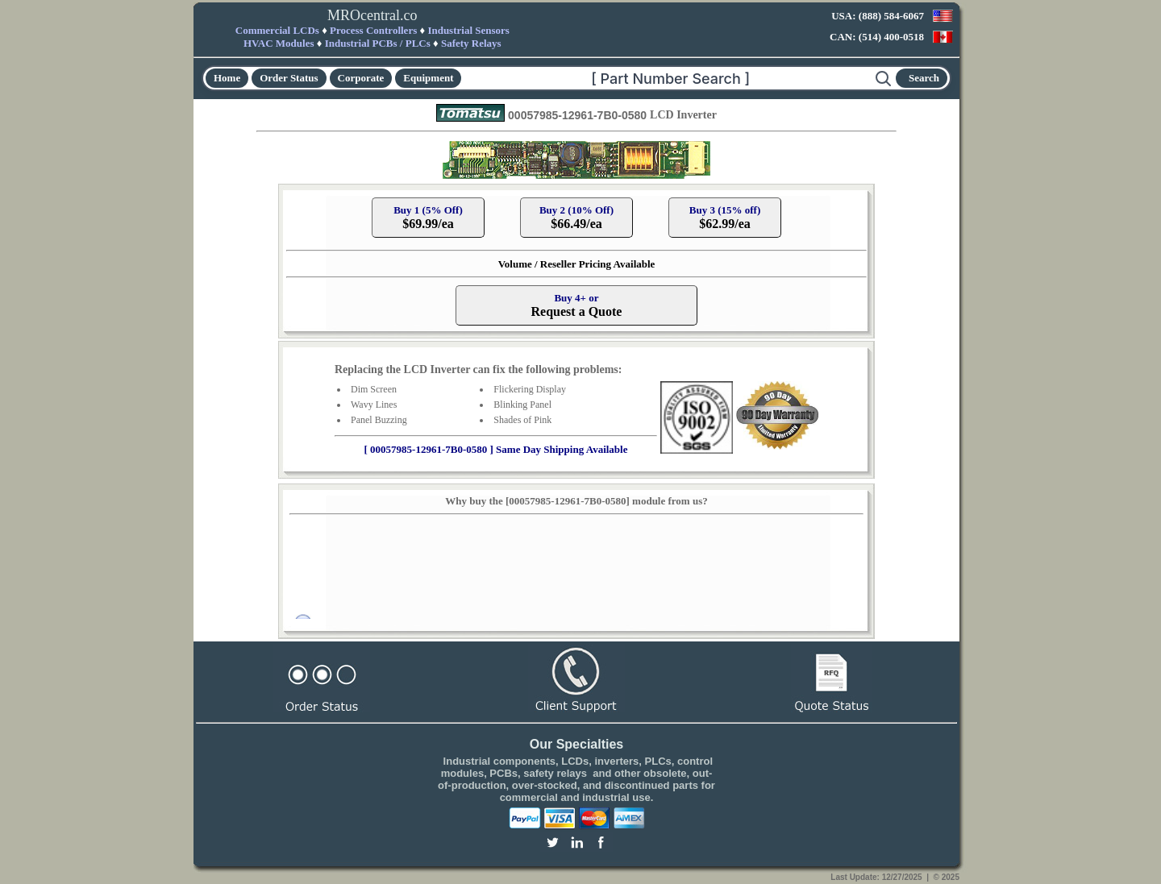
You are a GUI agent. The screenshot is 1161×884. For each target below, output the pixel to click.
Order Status (289, 78)
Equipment (428, 78)
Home (227, 78)
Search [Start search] (924, 78)
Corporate (361, 78)
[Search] (668, 78)
